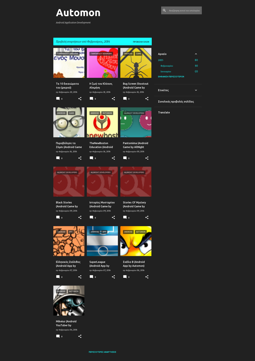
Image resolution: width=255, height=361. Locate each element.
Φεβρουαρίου (167, 65)
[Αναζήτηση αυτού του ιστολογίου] (185, 10)
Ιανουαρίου (166, 71)
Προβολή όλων (141, 42)
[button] (80, 99)
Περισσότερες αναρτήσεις (102, 352)
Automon (78, 12)
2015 (160, 60)
